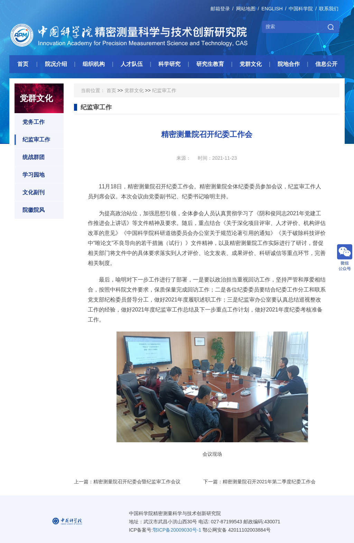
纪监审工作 (32, 140)
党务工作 (30, 122)
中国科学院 (301, 8)
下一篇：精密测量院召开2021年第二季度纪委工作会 (259, 481)
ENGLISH (271, 8)
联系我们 (328, 8)
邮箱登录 (220, 8)
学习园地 (30, 175)
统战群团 (30, 157)
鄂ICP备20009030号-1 (177, 530)
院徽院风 (30, 210)
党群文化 (134, 90)
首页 (111, 90)
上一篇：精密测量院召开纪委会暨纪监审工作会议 (127, 481)
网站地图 (245, 8)
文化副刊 (30, 192)
